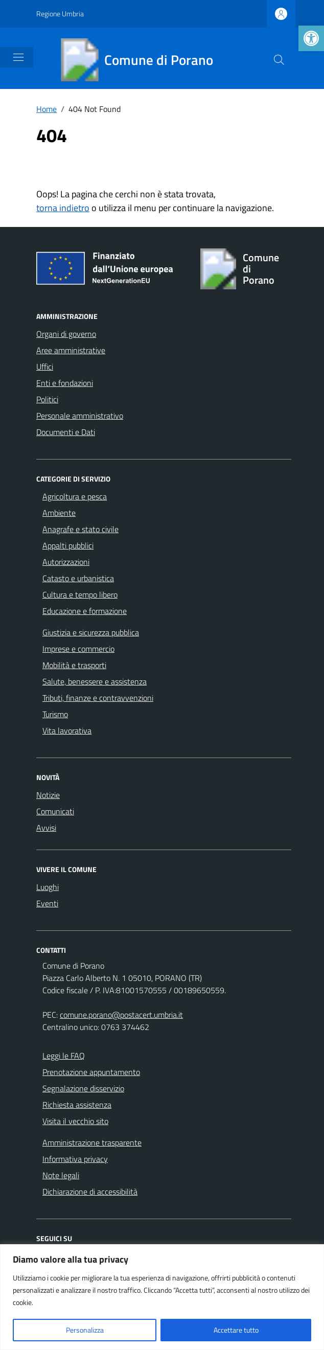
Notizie (48, 795)
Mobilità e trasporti (74, 665)
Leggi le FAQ (63, 1055)
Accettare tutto (236, 1329)
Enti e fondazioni (64, 383)
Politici (47, 399)
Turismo (55, 714)
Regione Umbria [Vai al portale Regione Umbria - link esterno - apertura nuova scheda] (60, 13)
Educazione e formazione (84, 611)
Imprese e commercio (78, 649)
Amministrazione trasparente (92, 1142)
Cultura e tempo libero (80, 594)
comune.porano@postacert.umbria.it (121, 1015)
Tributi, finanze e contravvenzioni (97, 698)
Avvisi (46, 827)
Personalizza (85, 1329)
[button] (311, 38)
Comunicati (55, 811)
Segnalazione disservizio (83, 1088)
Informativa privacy (75, 1159)
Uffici (44, 366)
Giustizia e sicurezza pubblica (90, 632)
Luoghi (47, 887)
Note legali (60, 1175)
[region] (162, 1297)
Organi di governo (66, 334)
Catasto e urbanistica (78, 578)
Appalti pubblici (68, 545)
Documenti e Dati (65, 432)
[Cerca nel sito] (279, 60)
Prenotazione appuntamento (91, 1072)
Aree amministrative (70, 350)
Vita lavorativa (66, 730)
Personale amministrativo (79, 415)
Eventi (47, 903)
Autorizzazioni (65, 562)
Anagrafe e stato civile (80, 529)
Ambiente (59, 513)
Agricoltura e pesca (74, 496)
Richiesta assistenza (76, 1105)
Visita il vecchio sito (75, 1121)
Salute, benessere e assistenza (94, 681)
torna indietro (62, 208)
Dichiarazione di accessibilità (89, 1191)
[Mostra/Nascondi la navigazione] (18, 57)
